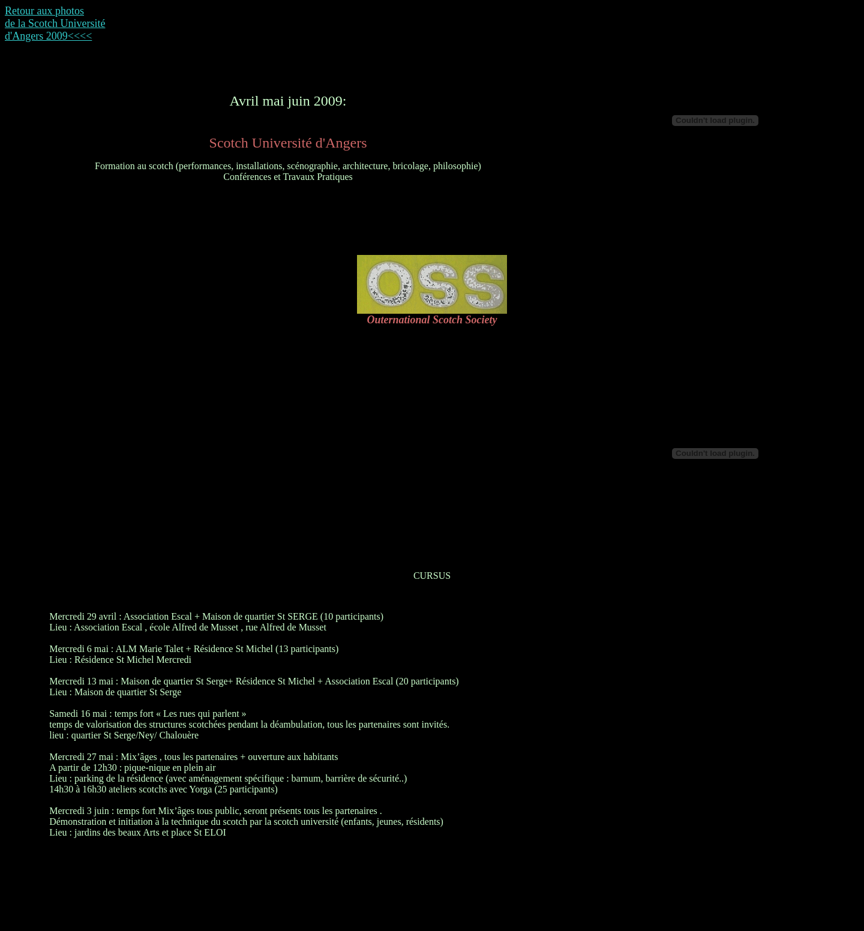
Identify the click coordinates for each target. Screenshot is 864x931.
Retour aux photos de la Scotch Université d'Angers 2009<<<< (55, 23)
